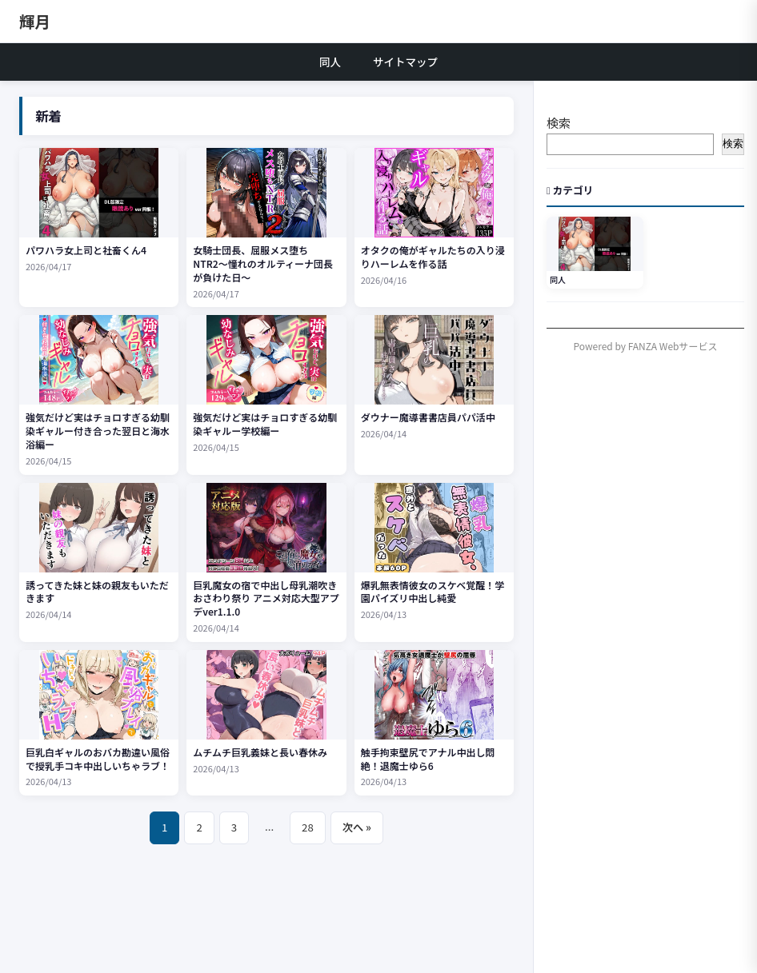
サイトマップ (405, 62)
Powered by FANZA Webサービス (646, 346)
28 (308, 827)
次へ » (356, 827)
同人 (330, 62)
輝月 (34, 21)
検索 (559, 122)
